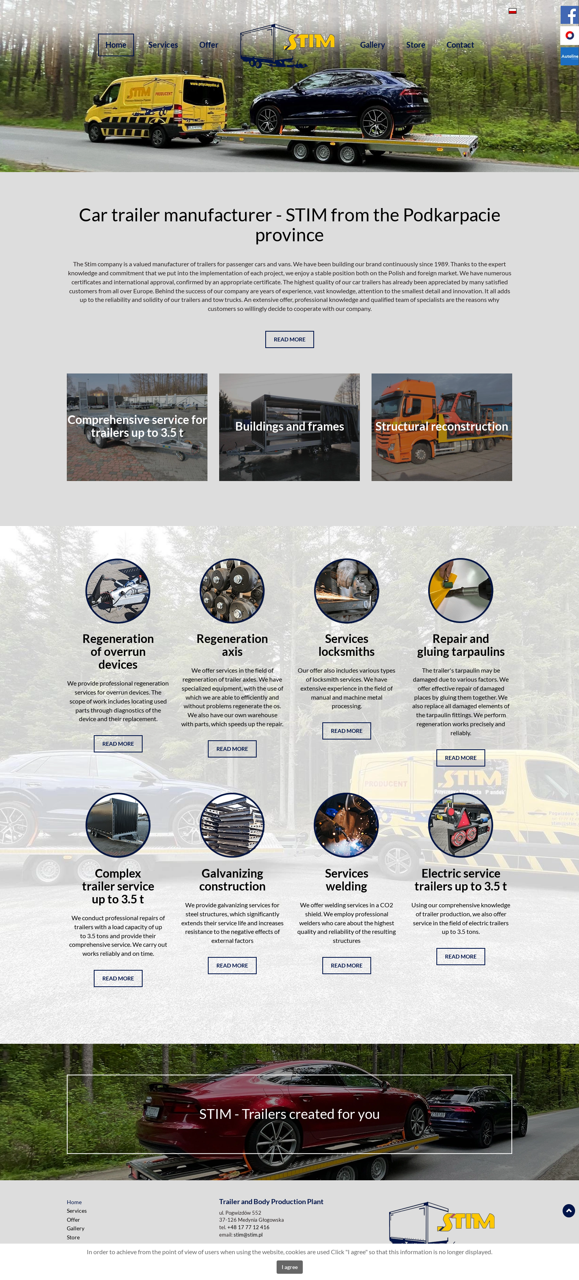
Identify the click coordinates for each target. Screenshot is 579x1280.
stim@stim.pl (248, 1235)
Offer (208, 44)
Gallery (372, 44)
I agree (290, 1267)
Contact (460, 44)
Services (163, 44)
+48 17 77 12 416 (248, 1227)
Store (415, 44)
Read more (290, 339)
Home (116, 44)
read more (118, 744)
